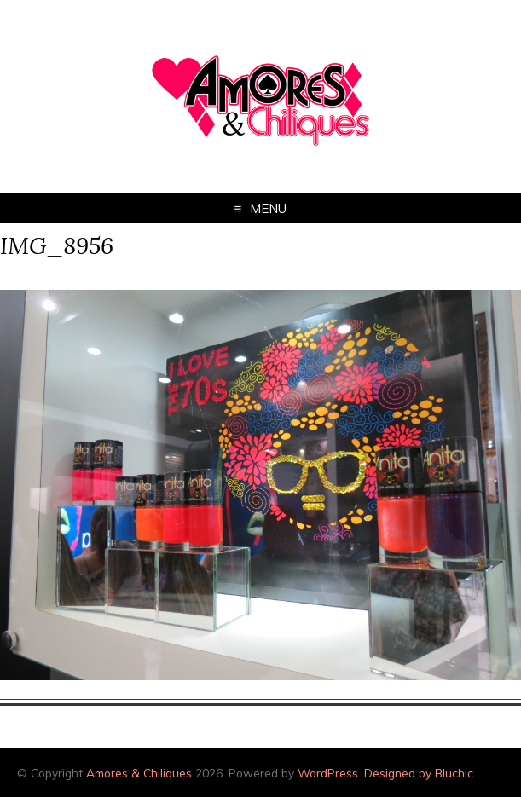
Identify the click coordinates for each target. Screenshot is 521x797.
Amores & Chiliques (139, 772)
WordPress (328, 772)
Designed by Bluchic (418, 772)
